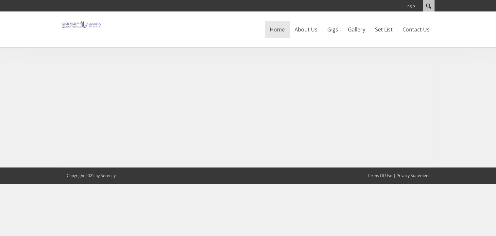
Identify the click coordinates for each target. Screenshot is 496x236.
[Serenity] (81, 24)
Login (410, 5)
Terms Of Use (379, 175)
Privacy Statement (413, 175)
